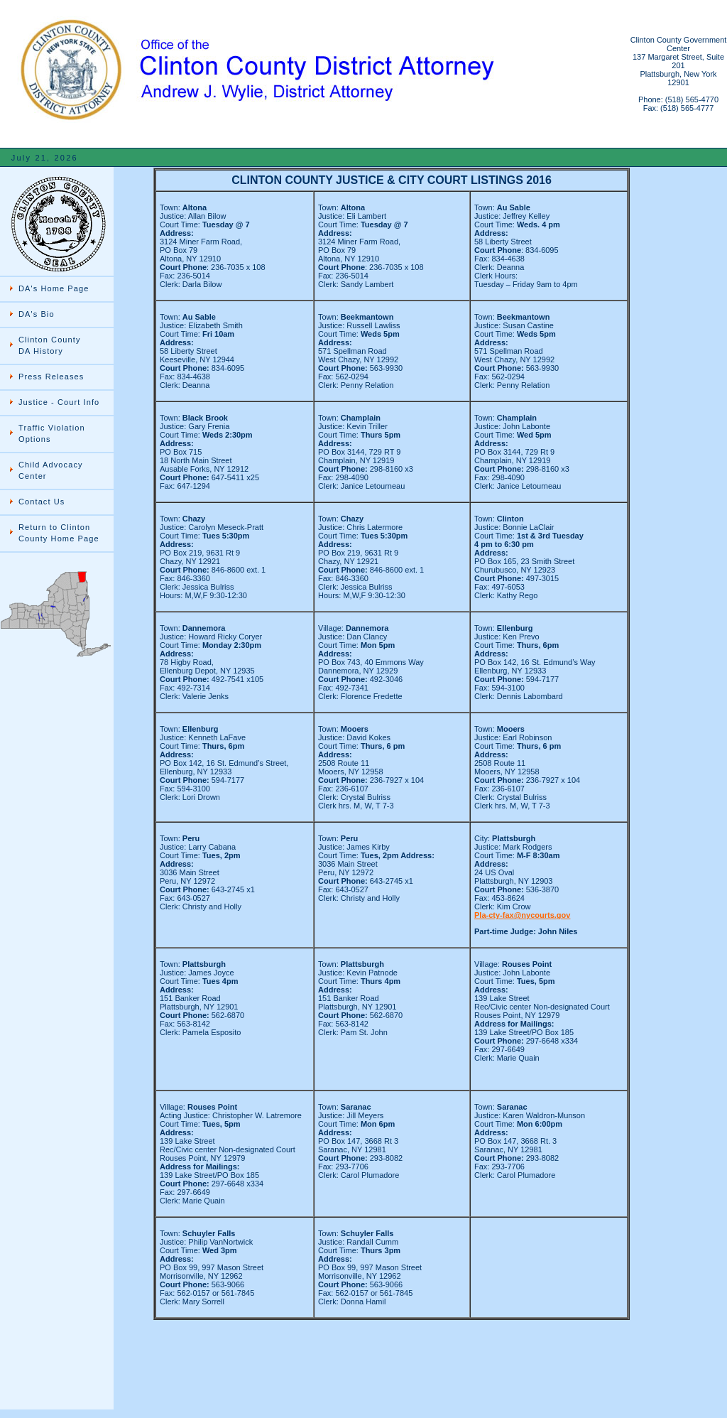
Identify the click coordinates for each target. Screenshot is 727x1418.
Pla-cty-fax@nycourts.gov (522, 915)
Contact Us (41, 501)
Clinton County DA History (49, 345)
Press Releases (51, 376)
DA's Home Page (53, 288)
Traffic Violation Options (51, 433)
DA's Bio (36, 314)
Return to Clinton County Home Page (58, 533)
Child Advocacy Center (50, 470)
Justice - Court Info (58, 402)
